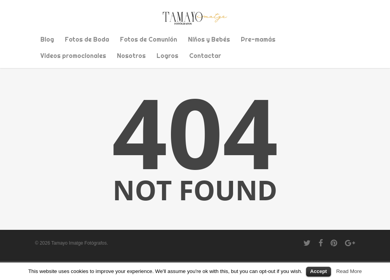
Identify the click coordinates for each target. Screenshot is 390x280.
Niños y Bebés (209, 39)
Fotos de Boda (87, 39)
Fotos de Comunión (148, 39)
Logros (167, 56)
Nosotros (131, 56)
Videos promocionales (73, 56)
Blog (47, 39)
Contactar (205, 56)
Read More (349, 271)
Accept (318, 271)
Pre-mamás (258, 39)
